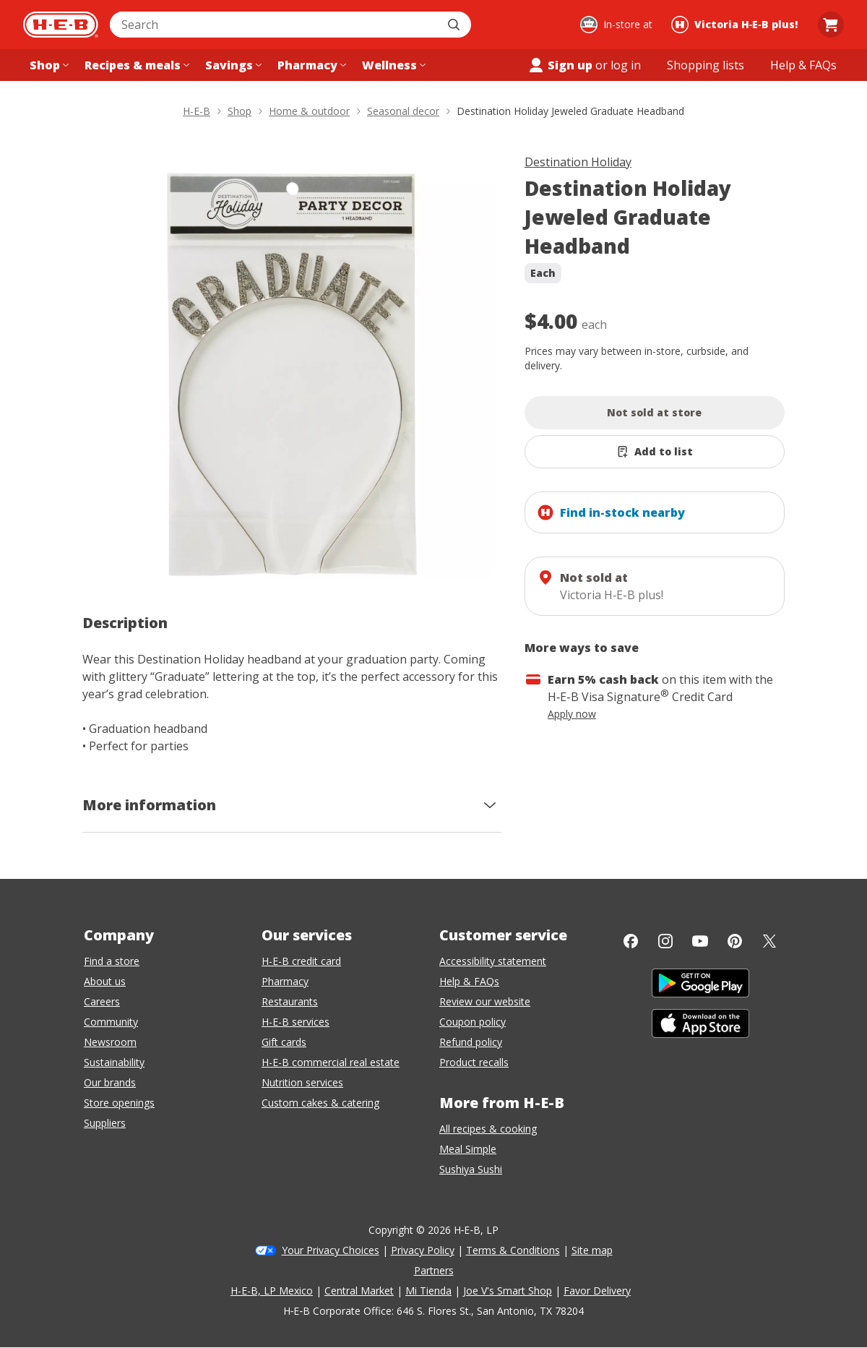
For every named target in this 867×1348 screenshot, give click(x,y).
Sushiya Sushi (470, 1169)
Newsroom (110, 1042)
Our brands (110, 1082)
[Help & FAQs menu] (803, 65)
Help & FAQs (469, 981)
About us (105, 981)
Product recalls (474, 1062)
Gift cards (284, 1042)
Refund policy (470, 1042)
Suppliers (105, 1123)
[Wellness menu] (392, 65)
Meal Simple (467, 1149)
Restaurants (290, 1001)
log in (626, 65)
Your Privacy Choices (330, 1250)
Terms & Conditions (513, 1250)
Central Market (359, 1290)
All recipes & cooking (488, 1129)
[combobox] (274, 25)
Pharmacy (285, 981)
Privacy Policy (422, 1250)
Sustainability (114, 1062)
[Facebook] (631, 941)
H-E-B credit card (301, 961)
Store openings (119, 1102)
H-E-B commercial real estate (331, 1062)
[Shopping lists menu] (705, 65)
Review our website (484, 1001)
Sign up (559, 65)
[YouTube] (700, 941)
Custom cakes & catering (320, 1102)
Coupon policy (472, 1022)
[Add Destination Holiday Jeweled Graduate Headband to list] (655, 451)
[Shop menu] (47, 65)
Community (111, 1022)
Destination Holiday (578, 162)
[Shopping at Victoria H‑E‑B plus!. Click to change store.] (736, 25)
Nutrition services (302, 1082)
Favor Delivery (597, 1290)
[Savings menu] (232, 65)
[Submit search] (455, 25)
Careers (102, 1001)
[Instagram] (665, 941)
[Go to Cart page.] (831, 25)
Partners (434, 1270)
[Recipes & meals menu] (135, 65)
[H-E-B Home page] (60, 25)
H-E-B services (295, 1022)
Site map (592, 1250)
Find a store (111, 961)
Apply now (572, 714)
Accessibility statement (492, 961)
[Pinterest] (735, 941)
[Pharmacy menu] (310, 65)
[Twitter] (769, 941)
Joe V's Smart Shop (507, 1290)
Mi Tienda (428, 1290)
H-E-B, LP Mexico (271, 1290)
